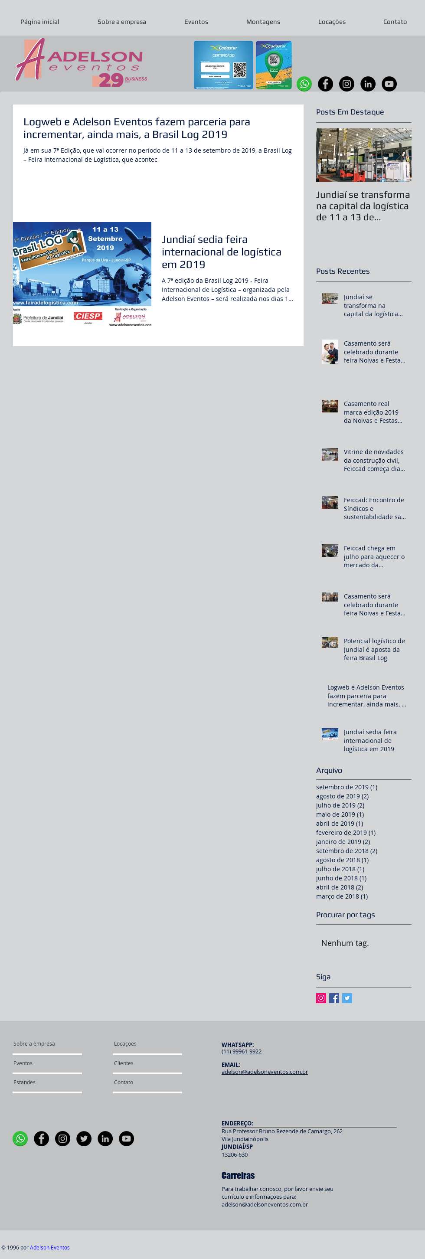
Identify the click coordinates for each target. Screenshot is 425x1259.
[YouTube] (389, 84)
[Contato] (137, 1082)
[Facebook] (325, 84)
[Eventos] (38, 1063)
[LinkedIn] (368, 84)
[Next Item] (398, 155)
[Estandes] (36, 1082)
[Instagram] (346, 84)
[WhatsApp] (304, 84)
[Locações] (137, 1043)
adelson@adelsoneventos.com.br (265, 1204)
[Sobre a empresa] (46, 1043)
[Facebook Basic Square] (334, 998)
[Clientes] (139, 1063)
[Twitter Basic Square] (347, 998)
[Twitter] (84, 1138)
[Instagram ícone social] (321, 998)
